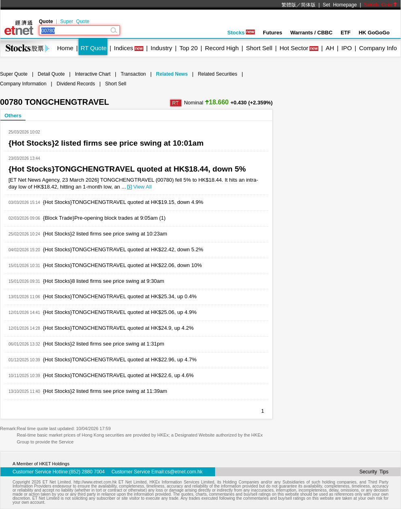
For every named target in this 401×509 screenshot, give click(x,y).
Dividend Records (76, 84)
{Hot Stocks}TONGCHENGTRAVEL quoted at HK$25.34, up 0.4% (119, 296)
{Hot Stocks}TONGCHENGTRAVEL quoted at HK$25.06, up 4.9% (119, 312)
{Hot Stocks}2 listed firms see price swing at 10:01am (106, 143)
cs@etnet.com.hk (184, 472)
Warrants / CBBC (311, 33)
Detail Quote (51, 74)
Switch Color (380, 5)
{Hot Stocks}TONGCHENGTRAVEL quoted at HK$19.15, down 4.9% (123, 202)
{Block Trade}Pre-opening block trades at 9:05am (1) (104, 218)
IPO (346, 48)
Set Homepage (340, 5)
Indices (123, 48)
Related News (172, 74)
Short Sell (259, 48)
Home (65, 48)
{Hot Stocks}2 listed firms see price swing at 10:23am (105, 234)
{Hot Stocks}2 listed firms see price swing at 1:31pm (103, 344)
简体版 (308, 5)
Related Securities (217, 74)
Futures (272, 33)
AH (330, 48)
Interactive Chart (93, 74)
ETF (346, 33)
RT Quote (94, 48)
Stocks (241, 33)
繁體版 (289, 5)
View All (139, 187)
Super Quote (74, 21)
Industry (161, 48)
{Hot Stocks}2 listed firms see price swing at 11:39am (105, 391)
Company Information (23, 84)
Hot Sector (293, 48)
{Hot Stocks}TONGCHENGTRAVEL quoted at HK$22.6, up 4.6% (118, 375)
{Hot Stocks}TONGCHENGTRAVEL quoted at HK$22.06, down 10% (122, 265)
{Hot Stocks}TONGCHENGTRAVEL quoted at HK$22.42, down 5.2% (123, 249)
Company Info (378, 48)
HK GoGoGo (374, 33)
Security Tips (373, 472)
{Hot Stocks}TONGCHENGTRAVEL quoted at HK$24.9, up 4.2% (118, 328)
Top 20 (188, 48)
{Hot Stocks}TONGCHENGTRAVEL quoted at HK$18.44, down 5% (127, 169)
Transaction (133, 74)
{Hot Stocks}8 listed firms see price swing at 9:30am (103, 281)
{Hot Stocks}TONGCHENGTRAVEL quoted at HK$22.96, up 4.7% (119, 359)
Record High (222, 48)
